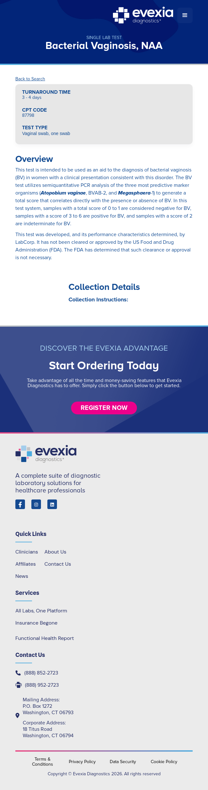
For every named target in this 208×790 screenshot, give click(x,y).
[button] (185, 15)
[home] (96, 15)
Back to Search (30, 79)
